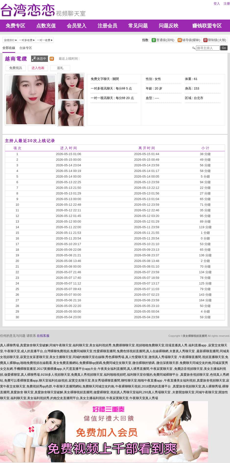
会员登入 (76, 25)
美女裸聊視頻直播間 (195, 335)
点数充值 (46, 25)
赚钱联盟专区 (207, 25)
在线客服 (43, 336)
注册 (227, 3)
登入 (217, 3)
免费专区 (15, 25)
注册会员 (107, 25)
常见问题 (138, 25)
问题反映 (168, 25)
